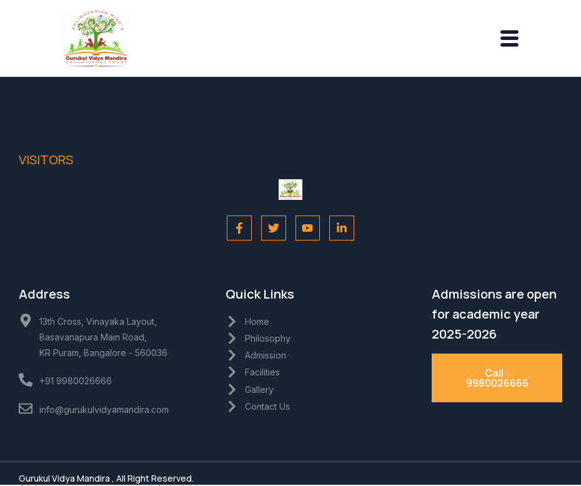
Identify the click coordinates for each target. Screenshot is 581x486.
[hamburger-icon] (509, 39)
